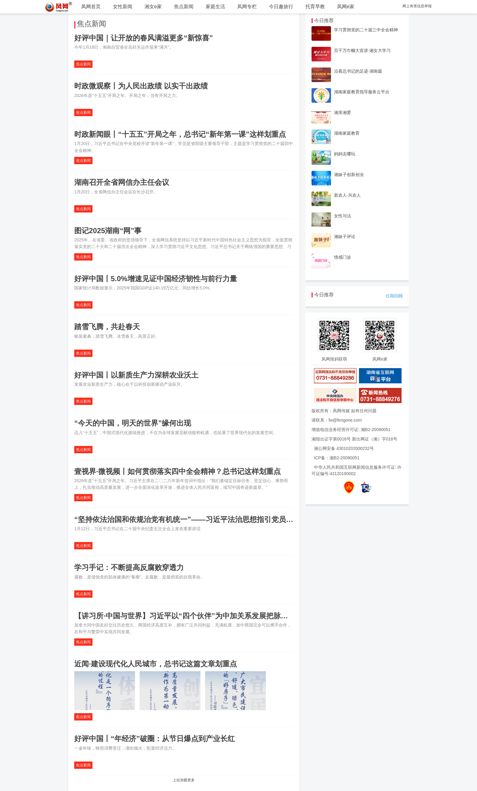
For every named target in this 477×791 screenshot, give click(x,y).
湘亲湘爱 (342, 112)
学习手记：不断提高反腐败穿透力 (129, 567)
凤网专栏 (247, 6)
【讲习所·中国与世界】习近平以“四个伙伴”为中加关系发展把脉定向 (184, 616)
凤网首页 (91, 6)
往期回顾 (394, 295)
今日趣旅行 (281, 6)
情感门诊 (342, 257)
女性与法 (342, 215)
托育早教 (315, 6)
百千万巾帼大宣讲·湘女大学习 (362, 50)
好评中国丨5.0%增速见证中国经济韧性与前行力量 (155, 279)
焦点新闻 (183, 6)
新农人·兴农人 (347, 195)
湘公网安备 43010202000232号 (344, 448)
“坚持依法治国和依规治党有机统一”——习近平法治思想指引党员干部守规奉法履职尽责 (216, 519)
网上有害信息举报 (417, 6)
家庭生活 (215, 6)
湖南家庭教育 (347, 133)
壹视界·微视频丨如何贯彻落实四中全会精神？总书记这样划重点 (177, 471)
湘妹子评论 (344, 236)
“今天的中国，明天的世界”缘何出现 (132, 423)
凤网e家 (345, 6)
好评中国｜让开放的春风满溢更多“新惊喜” (143, 38)
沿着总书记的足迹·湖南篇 (358, 71)
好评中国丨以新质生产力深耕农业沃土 (136, 375)
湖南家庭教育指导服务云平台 (361, 91)
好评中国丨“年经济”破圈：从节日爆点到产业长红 (154, 738)
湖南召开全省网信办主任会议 (121, 182)
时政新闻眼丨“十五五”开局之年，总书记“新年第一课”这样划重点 (180, 134)
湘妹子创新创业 (349, 174)
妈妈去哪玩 (344, 153)
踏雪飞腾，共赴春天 (107, 327)
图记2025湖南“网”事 (107, 230)
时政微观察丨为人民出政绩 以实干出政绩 (141, 86)
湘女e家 (153, 6)
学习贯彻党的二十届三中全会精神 (366, 29)
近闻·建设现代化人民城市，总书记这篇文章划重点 (155, 664)
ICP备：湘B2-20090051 (336, 457)
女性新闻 (122, 6)
